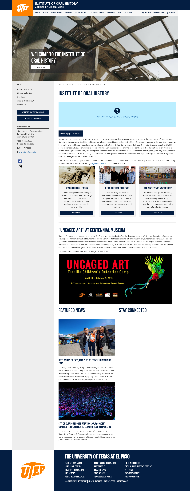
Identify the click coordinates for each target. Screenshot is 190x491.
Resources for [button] (159, 13)
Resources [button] (111, 13)
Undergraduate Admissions (33, 112)
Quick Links (171, 13)
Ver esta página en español (71, 133)
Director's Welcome (25, 89)
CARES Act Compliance (73, 463)
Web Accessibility (132, 473)
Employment (70, 473)
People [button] (46, 13)
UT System (129, 469)
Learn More (76, 212)
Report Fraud (99, 466)
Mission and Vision (24, 93)
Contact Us (21, 105)
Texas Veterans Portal (103, 476)
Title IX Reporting (132, 463)
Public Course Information (105, 463)
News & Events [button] (81, 13)
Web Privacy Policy (133, 476)
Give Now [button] (129, 13)
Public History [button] (57, 13)
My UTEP (148, 13)
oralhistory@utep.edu (27, 152)
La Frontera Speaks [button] (97, 13)
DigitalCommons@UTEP (101, 163)
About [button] (38, 13)
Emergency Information (74, 469)
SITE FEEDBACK (122, 481)
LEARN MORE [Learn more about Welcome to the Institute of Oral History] (40, 67)
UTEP (60, 84)
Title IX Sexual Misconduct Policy (138, 466)
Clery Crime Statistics (73, 466)
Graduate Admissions (33, 118)
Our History (21, 97)
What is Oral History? (25, 101)
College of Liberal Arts (49, 6)
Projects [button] (69, 13)
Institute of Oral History (56, 3)
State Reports (99, 473)
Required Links (100, 469)
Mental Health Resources (75, 476)
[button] (14, 51)
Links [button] (120, 13)
